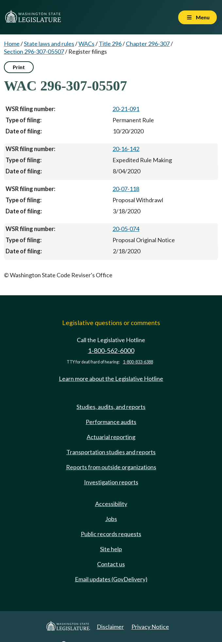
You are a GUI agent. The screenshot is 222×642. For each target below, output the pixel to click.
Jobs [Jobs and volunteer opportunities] (111, 518)
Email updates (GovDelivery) (111, 579)
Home (12, 43)
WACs (86, 43)
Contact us (111, 564)
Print (19, 67)
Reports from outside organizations (111, 467)
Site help (111, 549)
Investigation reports (111, 482)
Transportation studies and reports (111, 452)
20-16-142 (125, 148)
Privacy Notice (150, 626)
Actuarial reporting (111, 436)
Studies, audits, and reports (111, 406)
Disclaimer (110, 626)
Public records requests (111, 533)
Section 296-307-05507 (34, 51)
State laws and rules (49, 43)
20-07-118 (125, 188)
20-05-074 (125, 228)
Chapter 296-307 (148, 43)
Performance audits (111, 421)
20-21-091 (125, 108)
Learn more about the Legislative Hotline (111, 378)
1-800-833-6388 (138, 362)
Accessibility (111, 503)
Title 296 (110, 43)
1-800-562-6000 (111, 350)
